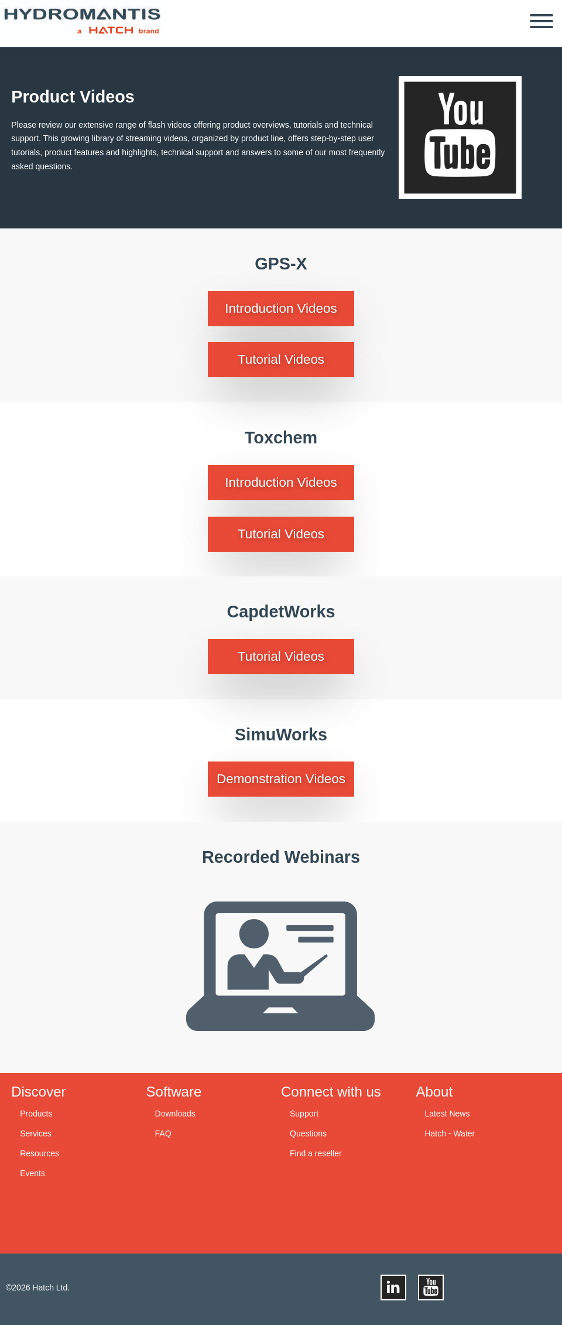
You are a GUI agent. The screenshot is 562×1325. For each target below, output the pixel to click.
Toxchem (281, 437)
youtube (460, 137)
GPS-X (281, 263)
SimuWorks (281, 734)
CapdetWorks (281, 611)
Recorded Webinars (281, 857)
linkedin (393, 1287)
